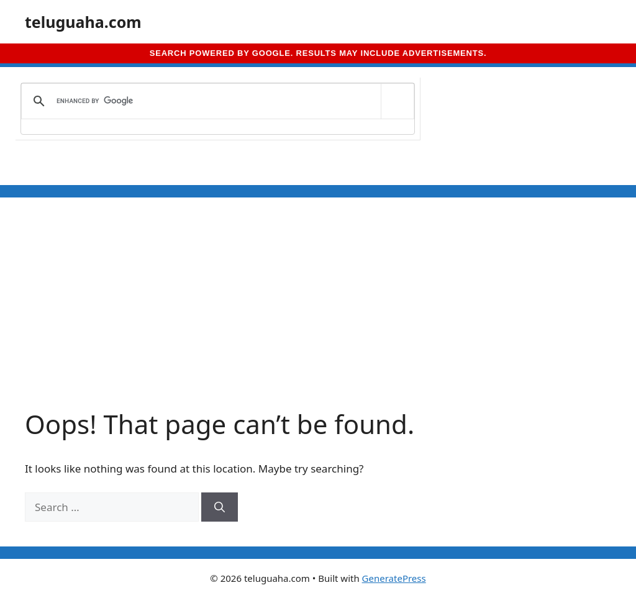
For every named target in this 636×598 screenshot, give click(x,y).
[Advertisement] (318, 315)
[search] (216, 101)
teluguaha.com (83, 21)
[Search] (219, 507)
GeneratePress (394, 578)
